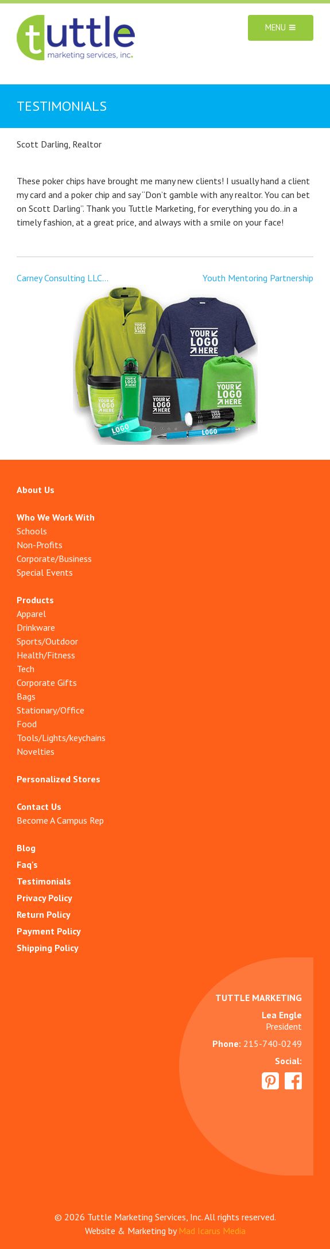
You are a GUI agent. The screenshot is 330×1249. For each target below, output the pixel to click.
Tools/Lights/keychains (61, 737)
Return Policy (44, 914)
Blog (26, 848)
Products (35, 600)
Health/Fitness (46, 655)
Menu (280, 28)
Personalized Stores (58, 779)
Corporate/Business (54, 558)
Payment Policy (49, 931)
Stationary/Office (50, 710)
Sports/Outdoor (47, 641)
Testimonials (44, 881)
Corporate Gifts (47, 682)
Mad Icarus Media (212, 1230)
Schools (32, 531)
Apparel (31, 613)
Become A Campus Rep (60, 820)
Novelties (36, 751)
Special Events (45, 572)
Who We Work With (56, 517)
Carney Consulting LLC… (62, 278)
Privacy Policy (44, 897)
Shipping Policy (48, 947)
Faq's (27, 864)
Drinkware (36, 627)
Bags (26, 696)
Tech (25, 668)
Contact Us (39, 806)
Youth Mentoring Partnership (258, 278)
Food (27, 724)
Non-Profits (40, 544)
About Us (36, 489)
